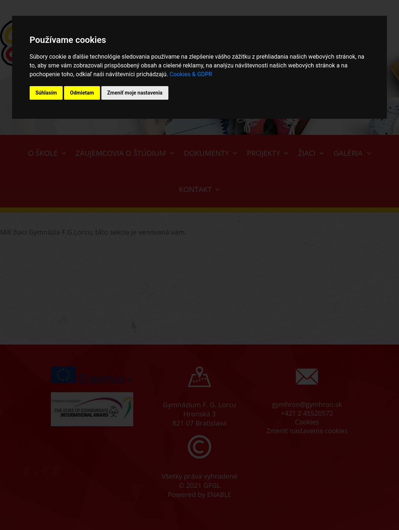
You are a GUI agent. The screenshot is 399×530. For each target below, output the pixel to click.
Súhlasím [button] (46, 93)
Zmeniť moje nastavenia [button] (135, 93)
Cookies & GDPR (190, 74)
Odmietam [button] (82, 93)
